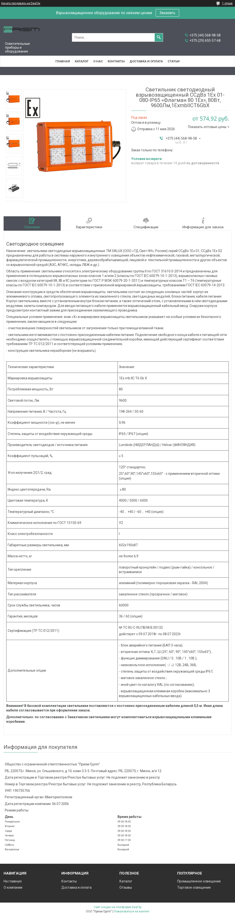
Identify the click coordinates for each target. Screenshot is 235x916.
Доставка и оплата (146, 61)
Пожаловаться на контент (131, 911)
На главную (13, 881)
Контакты (116, 61)
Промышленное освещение (199, 881)
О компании (13, 887)
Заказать (167, 13)
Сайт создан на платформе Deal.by (117, 907)
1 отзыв (227, 3)
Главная (62, 61)
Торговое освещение (194, 887)
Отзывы (125, 887)
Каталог (81, 61)
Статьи (174, 61)
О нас (98, 61)
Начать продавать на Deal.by (20, 3)
